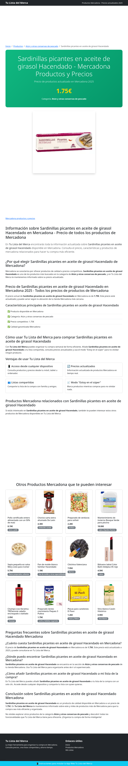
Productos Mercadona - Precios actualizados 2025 (102, 3)
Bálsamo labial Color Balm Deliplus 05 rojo (108, 565)
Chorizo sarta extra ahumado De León (47, 518)
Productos (18, 46)
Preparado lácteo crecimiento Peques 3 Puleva (48, 611)
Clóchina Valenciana (77, 564)
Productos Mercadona (75, 747)
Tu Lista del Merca (17, 2)
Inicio (8, 46)
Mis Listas (70, 750)
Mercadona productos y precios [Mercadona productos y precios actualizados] (20, 218)
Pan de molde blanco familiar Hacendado (48, 565)
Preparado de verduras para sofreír (79, 518)
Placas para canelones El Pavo (78, 610)
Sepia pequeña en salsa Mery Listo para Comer (19, 565)
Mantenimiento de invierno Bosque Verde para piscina (108, 520)
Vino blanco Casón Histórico (106, 610)
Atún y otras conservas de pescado (42, 46)
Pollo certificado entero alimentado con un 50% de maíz (19, 520)
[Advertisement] (64, 17)
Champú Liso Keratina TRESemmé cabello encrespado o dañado (18, 611)
